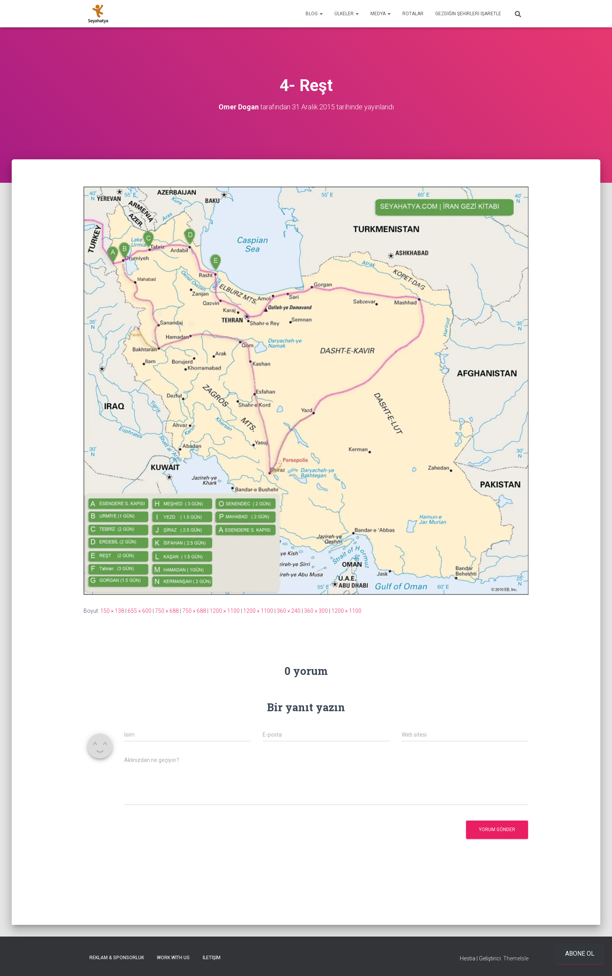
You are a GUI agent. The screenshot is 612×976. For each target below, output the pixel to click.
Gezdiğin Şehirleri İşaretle (468, 13)
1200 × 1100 (225, 611)
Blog (314, 13)
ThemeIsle (515, 958)
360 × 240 (289, 611)
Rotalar (412, 13)
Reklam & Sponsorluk (116, 957)
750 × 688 (167, 611)
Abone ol (579, 953)
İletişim (212, 957)
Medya (380, 13)
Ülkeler (346, 13)
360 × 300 (316, 611)
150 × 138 (112, 611)
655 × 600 (139, 611)
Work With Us (173, 957)
